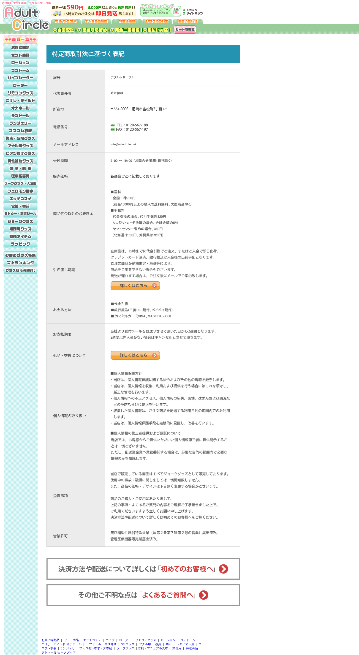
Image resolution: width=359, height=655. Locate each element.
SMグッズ (127, 644)
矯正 (169, 644)
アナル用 (145, 644)
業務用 (176, 648)
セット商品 (71, 640)
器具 (158, 644)
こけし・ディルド (53, 644)
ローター (125, 640)
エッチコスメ (92, 640)
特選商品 (192, 648)
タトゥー (47, 652)
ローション (168, 640)
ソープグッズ (125, 648)
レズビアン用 (185, 644)
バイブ (110, 640)
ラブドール (93, 644)
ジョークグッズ (65, 652)
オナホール (74, 644)
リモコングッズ (145, 640)
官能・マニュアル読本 (153, 648)
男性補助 (111, 644)
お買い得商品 (50, 640)
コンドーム (187, 640)
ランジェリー (69, 648)
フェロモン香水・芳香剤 (95, 648)
